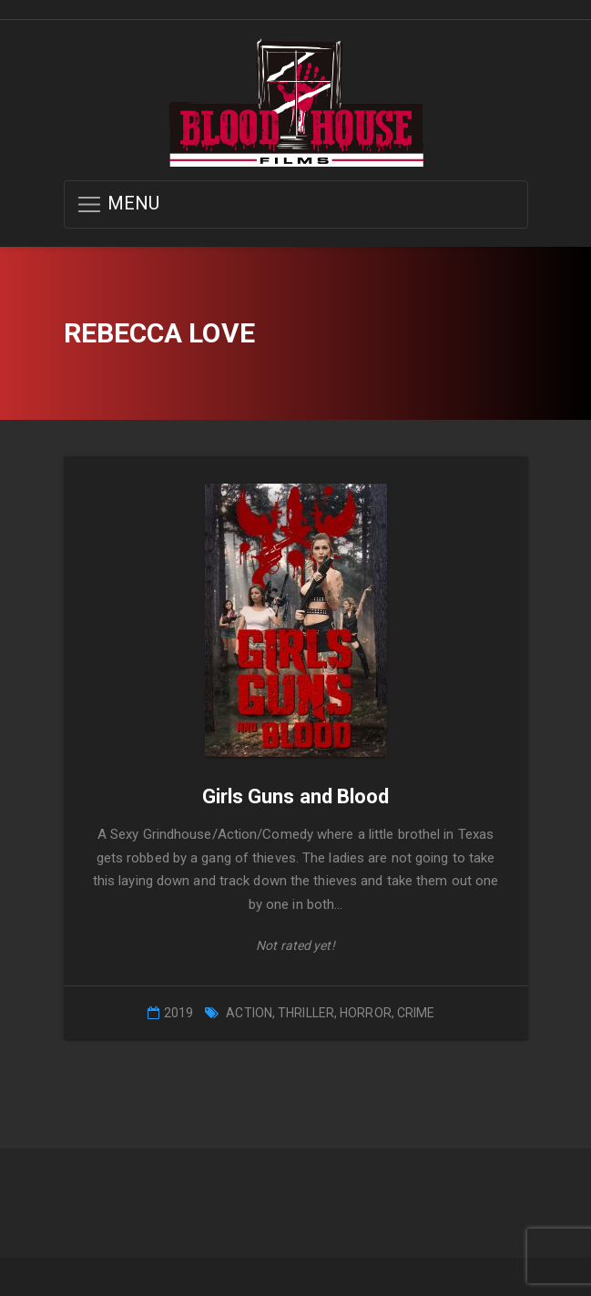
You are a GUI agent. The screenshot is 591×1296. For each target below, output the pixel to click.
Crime (416, 1012)
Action (249, 1012)
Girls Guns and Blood (296, 796)
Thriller (306, 1012)
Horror (366, 1012)
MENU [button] (118, 204)
